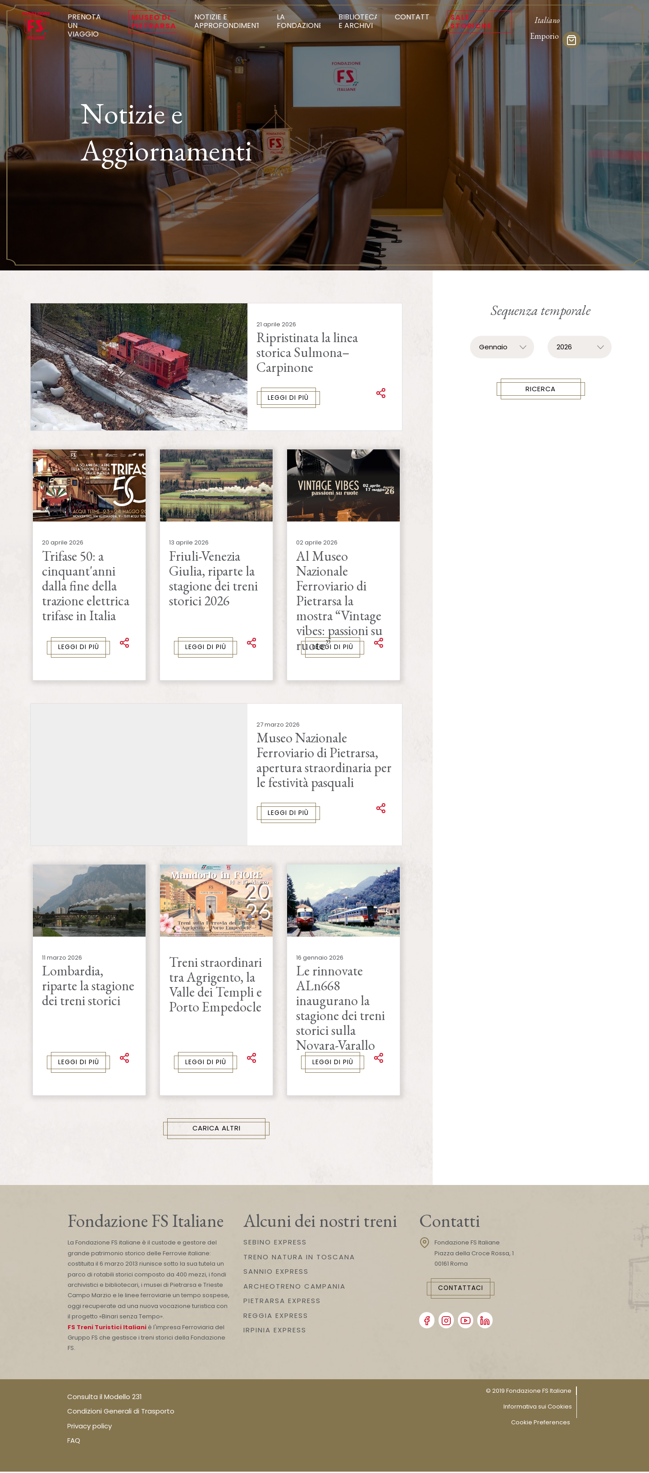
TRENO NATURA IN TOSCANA (299, 1258)
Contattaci (462, 1289)
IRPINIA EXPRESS (274, 1331)
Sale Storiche (471, 21)
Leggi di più (288, 398)
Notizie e (228, 21)
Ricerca (540, 389)
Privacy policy (89, 1427)
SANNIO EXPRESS (276, 1272)
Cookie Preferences (540, 1423)
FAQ (73, 1441)
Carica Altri (216, 1129)
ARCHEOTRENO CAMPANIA (294, 1287)
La (300, 21)
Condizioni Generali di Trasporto (120, 1412)
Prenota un (89, 25)
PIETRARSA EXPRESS (282, 1302)
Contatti (413, 17)
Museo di (153, 21)
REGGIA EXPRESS (275, 1317)
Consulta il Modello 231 (104, 1398)
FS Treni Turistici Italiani (107, 1328)
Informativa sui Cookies (537, 1407)
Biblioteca (358, 21)
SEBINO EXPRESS (275, 1243)
